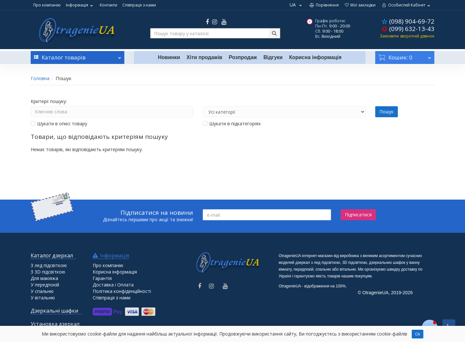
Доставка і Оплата (113, 285)
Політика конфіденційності (122, 291)
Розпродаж (243, 57)
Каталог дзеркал (52, 255)
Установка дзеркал (55, 323)
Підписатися (358, 215)
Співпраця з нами (139, 5)
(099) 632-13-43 (411, 29)
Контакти (108, 5)
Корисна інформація (315, 57)
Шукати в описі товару (59, 123)
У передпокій (45, 285)
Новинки (169, 57)
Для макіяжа (44, 278)
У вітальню (43, 298)
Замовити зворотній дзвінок (407, 36)
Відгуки (273, 57)
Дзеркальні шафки (54, 310)
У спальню (42, 291)
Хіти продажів (204, 57)
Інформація (80, 5)
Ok (417, 334)
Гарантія (102, 278)
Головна (40, 78)
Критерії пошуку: (49, 101)
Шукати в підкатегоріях (232, 123)
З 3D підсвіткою (48, 272)
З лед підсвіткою (49, 265)
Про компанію (47, 5)
